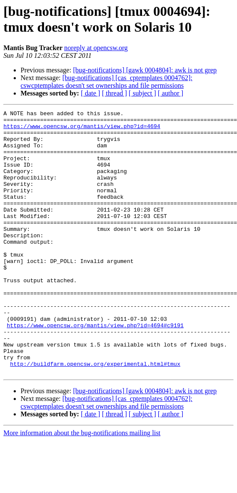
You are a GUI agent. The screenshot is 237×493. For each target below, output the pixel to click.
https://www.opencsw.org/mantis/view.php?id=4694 (81, 130)
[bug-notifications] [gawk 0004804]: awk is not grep (145, 70)
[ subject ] (142, 93)
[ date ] (90, 93)
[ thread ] (114, 93)
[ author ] (171, 93)
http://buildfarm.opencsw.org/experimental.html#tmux (95, 415)
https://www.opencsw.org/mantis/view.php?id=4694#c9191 (95, 369)
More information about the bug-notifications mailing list (81, 485)
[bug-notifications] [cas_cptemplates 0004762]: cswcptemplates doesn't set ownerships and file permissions (107, 81)
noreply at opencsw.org (95, 47)
